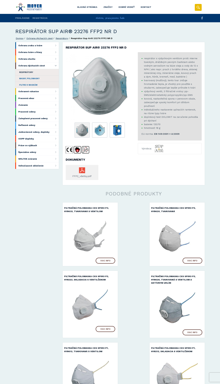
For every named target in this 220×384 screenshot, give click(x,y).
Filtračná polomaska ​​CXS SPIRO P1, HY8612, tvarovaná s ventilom (133, 283)
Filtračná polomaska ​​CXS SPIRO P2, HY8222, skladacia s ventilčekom (182, 211)
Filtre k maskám (28, 85)
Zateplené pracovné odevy (38, 118)
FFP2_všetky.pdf (82, 176)
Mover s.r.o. (41, 374)
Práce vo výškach (38, 145)
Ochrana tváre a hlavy (38, 52)
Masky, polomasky (29, 78)
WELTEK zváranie (38, 159)
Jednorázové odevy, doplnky (38, 132)
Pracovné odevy (38, 111)
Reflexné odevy (38, 125)
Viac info (94, 264)
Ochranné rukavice (38, 91)
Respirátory (62, 38)
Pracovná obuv (38, 98)
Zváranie (38, 105)
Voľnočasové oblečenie (38, 165)
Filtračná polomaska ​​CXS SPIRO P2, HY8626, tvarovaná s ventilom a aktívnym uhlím (84, 283)
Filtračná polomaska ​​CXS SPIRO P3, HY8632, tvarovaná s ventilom (84, 211)
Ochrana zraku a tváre (38, 45)
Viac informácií (159, 380)
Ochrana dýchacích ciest (39, 38)
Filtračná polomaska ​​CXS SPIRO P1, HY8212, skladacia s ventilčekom (182, 283)
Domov (19, 38)
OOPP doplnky (38, 138)
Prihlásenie (22, 18)
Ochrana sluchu (38, 59)
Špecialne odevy (38, 152)
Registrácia (40, 18)
